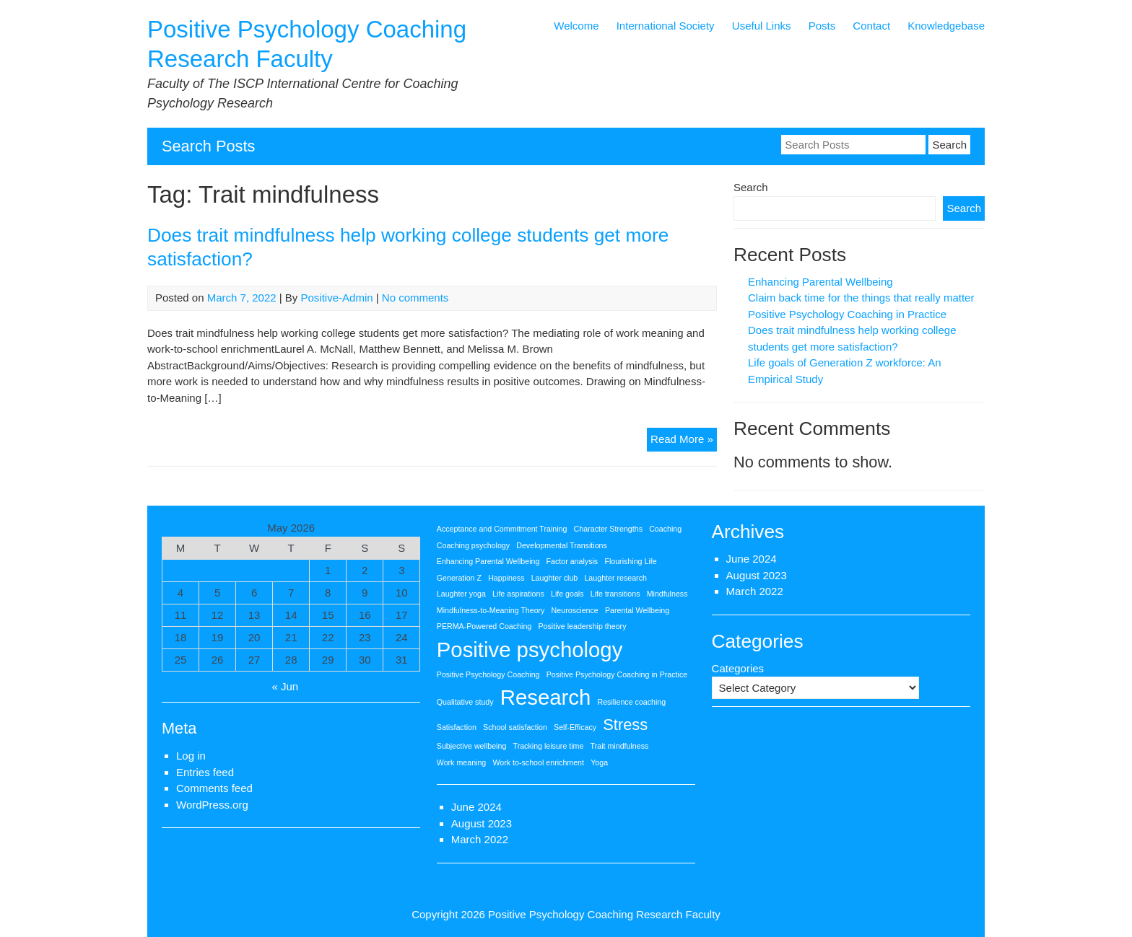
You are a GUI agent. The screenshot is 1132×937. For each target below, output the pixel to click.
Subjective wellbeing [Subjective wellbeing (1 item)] (472, 746)
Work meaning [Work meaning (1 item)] (462, 762)
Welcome (576, 25)
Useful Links (761, 25)
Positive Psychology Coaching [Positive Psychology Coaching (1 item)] (488, 674)
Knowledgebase (946, 25)
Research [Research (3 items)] (545, 697)
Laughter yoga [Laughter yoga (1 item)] (461, 593)
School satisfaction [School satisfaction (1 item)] (515, 727)
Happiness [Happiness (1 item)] (506, 577)
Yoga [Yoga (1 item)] (599, 762)
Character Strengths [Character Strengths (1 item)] (608, 528)
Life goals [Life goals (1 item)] (567, 593)
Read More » (683, 441)
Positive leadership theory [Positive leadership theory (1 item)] (582, 626)
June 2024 (476, 807)
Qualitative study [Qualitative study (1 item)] (465, 702)
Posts (822, 25)
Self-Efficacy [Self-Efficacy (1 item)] (575, 727)
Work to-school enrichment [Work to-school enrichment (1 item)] (538, 762)
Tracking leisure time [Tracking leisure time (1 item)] (548, 746)
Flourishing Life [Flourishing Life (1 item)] (630, 561)
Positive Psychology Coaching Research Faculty (604, 914)
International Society (666, 25)
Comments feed (214, 788)
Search (750, 187)
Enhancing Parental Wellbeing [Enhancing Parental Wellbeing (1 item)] (488, 561)
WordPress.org (212, 805)
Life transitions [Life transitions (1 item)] (615, 593)
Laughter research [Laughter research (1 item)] (615, 577)
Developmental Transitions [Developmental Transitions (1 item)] (561, 545)
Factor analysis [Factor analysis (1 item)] (572, 561)
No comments (415, 297)
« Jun (285, 686)
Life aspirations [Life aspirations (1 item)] (518, 593)
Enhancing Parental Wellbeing (820, 282)
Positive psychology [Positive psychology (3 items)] (530, 649)
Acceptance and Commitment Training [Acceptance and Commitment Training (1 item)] (502, 528)
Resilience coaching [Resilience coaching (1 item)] (631, 702)
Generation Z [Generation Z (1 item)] (459, 577)
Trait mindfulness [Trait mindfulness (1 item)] (620, 746)
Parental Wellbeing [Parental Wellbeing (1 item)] (637, 610)
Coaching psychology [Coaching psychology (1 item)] (473, 545)
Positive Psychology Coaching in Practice (847, 314)
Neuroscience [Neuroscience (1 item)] (575, 610)
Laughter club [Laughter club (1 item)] (554, 577)
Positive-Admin (337, 297)
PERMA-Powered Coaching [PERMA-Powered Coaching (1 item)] (484, 626)
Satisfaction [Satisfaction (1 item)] (456, 727)
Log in (191, 755)
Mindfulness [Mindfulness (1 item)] (667, 593)
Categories (738, 668)
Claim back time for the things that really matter (861, 297)
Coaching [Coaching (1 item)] (665, 528)
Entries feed (205, 772)
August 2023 (481, 823)
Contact (871, 25)
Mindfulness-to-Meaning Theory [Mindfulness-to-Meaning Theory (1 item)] (491, 610)
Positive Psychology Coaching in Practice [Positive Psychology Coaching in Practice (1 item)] (617, 674)
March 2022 (479, 839)
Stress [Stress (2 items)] (625, 725)
